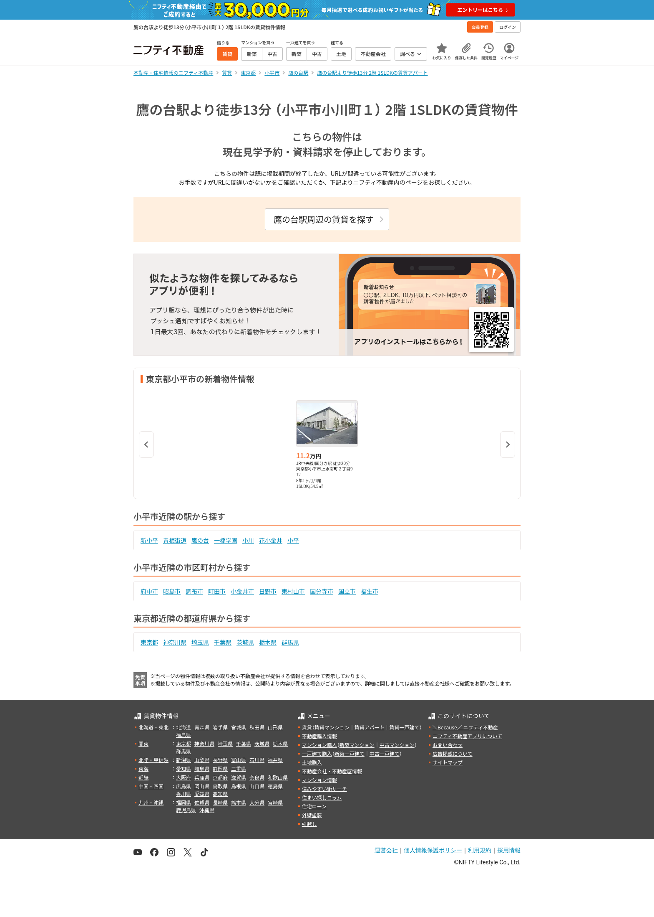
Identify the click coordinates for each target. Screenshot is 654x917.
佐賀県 (201, 802)
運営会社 (386, 850)
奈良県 (256, 777)
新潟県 (183, 759)
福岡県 (183, 802)
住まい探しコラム (322, 797)
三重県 (238, 768)
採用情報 (509, 850)
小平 (293, 540)
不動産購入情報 (319, 735)
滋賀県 (238, 777)
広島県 (183, 786)
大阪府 (183, 777)
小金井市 (242, 591)
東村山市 (293, 591)
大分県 (256, 802)
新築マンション (357, 744)
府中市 (149, 591)
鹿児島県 (186, 809)
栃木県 (268, 642)
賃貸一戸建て (404, 727)
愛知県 (183, 768)
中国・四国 (151, 786)
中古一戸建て (385, 753)
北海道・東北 (153, 727)
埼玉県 (200, 642)
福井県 (275, 759)
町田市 (217, 591)
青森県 (201, 727)
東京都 (149, 642)
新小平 (149, 540)
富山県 (238, 759)
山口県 (256, 786)
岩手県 (220, 727)
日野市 (268, 591)
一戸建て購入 (317, 753)
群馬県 (290, 642)
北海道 (183, 727)
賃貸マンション (332, 727)
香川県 (183, 793)
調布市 (194, 591)
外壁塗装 (312, 814)
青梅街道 (174, 540)
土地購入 (312, 762)
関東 (143, 743)
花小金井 (270, 540)
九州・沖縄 (151, 802)
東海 (143, 768)
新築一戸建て (350, 753)
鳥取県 (220, 786)
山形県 (275, 727)
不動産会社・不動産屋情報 (332, 771)
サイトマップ (448, 762)
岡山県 (201, 786)
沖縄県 (206, 809)
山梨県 (201, 759)
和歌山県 (278, 777)
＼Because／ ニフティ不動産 (465, 727)
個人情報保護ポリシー (433, 850)
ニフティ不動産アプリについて (467, 735)
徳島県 (275, 786)
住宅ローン (314, 806)
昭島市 (172, 591)
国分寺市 (321, 591)
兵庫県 (201, 777)
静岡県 (220, 768)
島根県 (238, 786)
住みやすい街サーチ (324, 788)
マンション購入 (319, 744)
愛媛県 (201, 793)
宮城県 (238, 727)
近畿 (143, 777)
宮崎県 (275, 802)
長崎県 (220, 802)
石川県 (256, 759)
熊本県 (238, 802)
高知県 (220, 793)
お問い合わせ (448, 744)
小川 (248, 540)
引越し (309, 823)
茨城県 (245, 642)
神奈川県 (174, 642)
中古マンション (397, 744)
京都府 (220, 777)
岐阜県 (201, 768)
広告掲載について (453, 753)
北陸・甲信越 (153, 759)
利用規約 (479, 850)
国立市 (347, 591)
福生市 (369, 591)
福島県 (183, 734)
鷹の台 (200, 540)
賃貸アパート (370, 727)
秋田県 (256, 727)
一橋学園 (225, 540)
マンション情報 (319, 779)
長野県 (220, 759)
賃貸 (307, 727)
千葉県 (222, 642)
